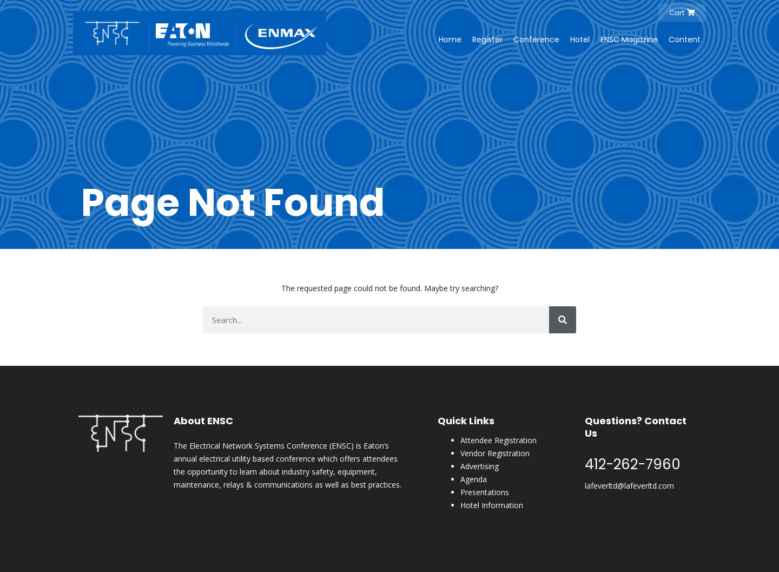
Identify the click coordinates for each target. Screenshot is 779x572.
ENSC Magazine (629, 39)
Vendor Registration (495, 453)
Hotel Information (491, 505)
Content (685, 39)
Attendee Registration (498, 440)
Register (487, 39)
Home (450, 39)
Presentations (484, 492)
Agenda (473, 479)
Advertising (479, 466)
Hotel (580, 39)
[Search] (562, 319)
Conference (536, 39)
